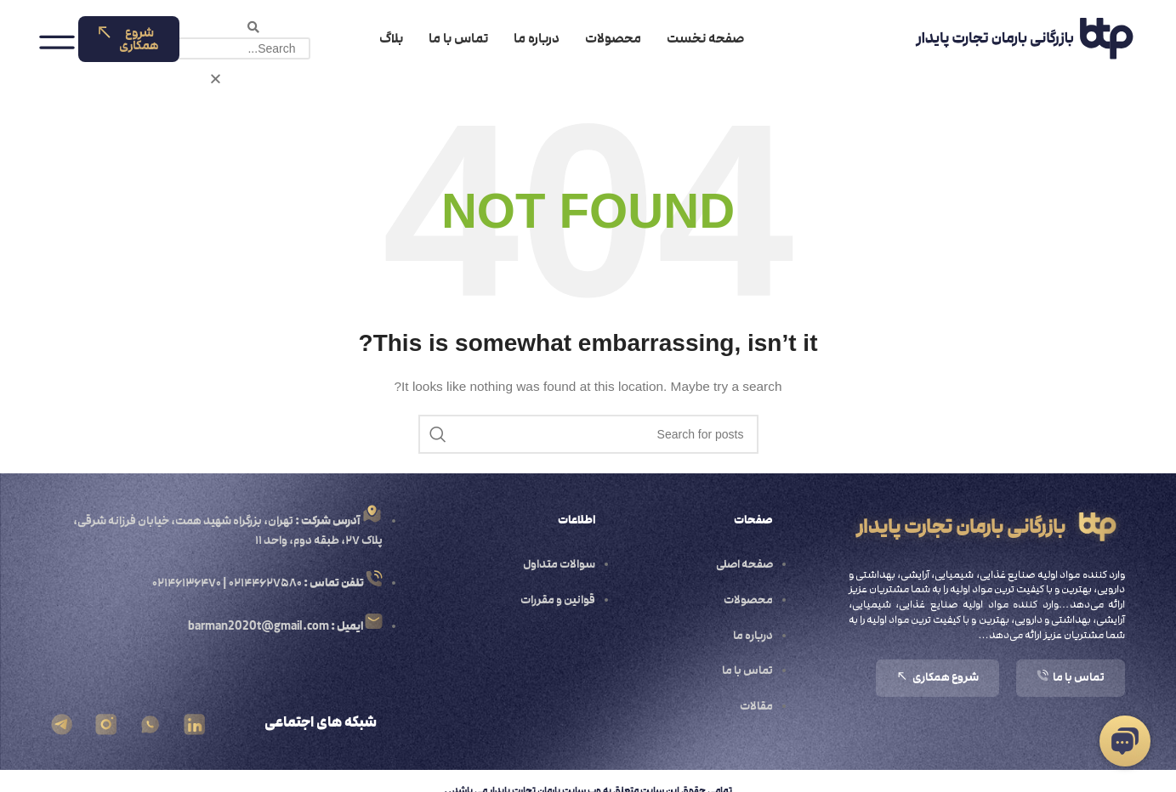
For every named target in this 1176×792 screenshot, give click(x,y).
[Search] (588, 434)
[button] (253, 27)
